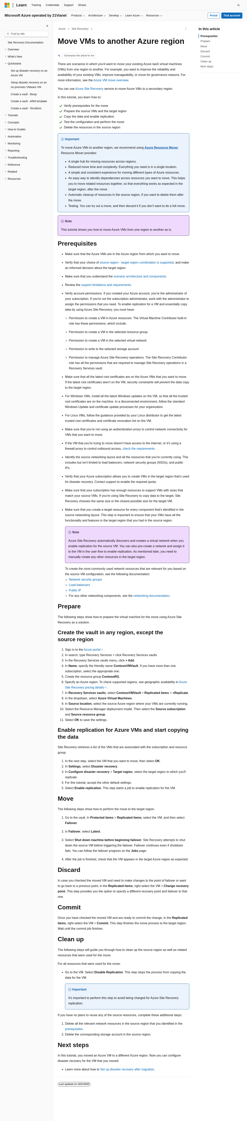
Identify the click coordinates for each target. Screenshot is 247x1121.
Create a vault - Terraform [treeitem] (26, 108)
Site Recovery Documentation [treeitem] (25, 42)
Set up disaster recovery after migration (127, 1069)
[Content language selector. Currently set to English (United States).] (23, 1115)
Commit (205, 56)
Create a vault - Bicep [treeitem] (24, 94)
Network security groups (85, 579)
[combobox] (26, 34)
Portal (213, 15)
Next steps (206, 66)
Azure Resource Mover (161, 147)
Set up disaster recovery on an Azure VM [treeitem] (29, 73)
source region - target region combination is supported (137, 262)
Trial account (231, 15)
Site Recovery (80, 28)
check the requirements (139, 448)
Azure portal (92, 649)
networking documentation (151, 595)
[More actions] (186, 29)
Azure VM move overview (110, 80)
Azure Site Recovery (89, 88)
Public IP (75, 590)
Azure (62, 28)
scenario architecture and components (140, 276)
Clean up (205, 61)
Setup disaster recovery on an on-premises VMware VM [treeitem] (29, 85)
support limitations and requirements (106, 285)
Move (203, 46)
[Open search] (238, 5)
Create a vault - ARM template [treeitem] (29, 101)
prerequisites (74, 1029)
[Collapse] (47, 25)
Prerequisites (209, 36)
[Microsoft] (7, 5)
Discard (205, 51)
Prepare (205, 41)
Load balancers (79, 585)
